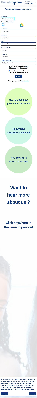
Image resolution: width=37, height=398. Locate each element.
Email (2, 41)
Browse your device (7, 19)
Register (18, 76)
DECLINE (32, 394)
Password (4, 54)
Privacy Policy (5, 387)
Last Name (4, 35)
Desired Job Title (6, 48)
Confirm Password (6, 60)
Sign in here (25, 81)
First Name (4, 28)
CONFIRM (4, 394)
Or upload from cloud (7, 22)
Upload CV (4, 16)
